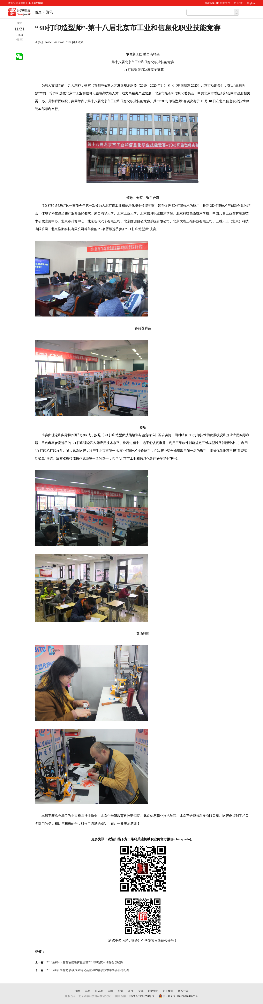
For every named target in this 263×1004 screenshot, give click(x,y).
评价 (130, 990)
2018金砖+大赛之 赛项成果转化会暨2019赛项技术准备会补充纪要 (87, 970)
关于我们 (238, 3)
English (251, 3)
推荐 (77, 990)
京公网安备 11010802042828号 (178, 996)
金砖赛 (99, 990)
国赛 (87, 990)
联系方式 (183, 990)
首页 (38, 12)
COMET (153, 990)
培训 (120, 990)
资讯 (49, 12)
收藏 (80, 42)
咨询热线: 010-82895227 (217, 3)
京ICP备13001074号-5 (141, 996)
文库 (140, 990)
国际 (110, 990)
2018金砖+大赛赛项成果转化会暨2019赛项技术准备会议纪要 (84, 962)
